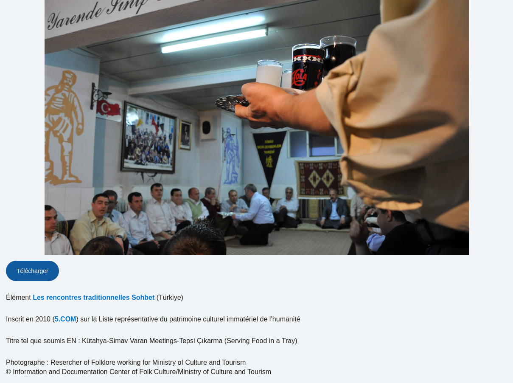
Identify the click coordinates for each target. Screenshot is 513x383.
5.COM (65, 319)
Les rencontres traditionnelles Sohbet (93, 297)
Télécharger (32, 271)
